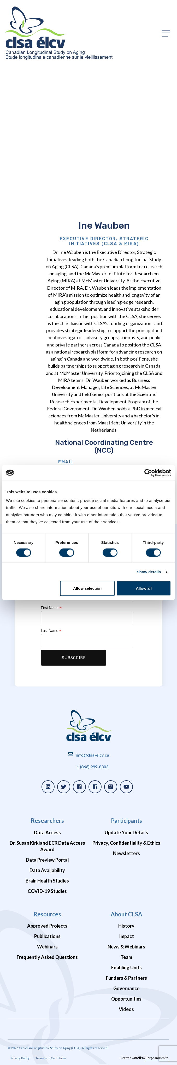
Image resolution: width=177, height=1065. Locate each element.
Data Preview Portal (47, 860)
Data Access (47, 832)
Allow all (144, 588)
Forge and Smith (157, 1058)
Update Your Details (126, 832)
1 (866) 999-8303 (92, 766)
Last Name (51, 630)
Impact (126, 936)
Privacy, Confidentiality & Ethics (126, 843)
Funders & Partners (126, 978)
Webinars (47, 947)
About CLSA (126, 914)
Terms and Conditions (51, 1058)
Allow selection (87, 588)
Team (126, 957)
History (126, 926)
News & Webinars (126, 947)
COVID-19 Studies (47, 891)
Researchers (47, 820)
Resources (47, 914)
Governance (126, 988)
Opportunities (126, 999)
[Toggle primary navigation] (166, 33)
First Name (51, 607)
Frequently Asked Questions (47, 957)
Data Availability (47, 870)
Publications (47, 936)
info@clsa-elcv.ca (92, 754)
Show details (149, 571)
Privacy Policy (20, 1058)
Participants (126, 820)
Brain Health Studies (47, 881)
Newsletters (126, 853)
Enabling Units (126, 967)
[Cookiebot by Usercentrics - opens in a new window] (148, 473)
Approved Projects (47, 926)
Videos (126, 1009)
